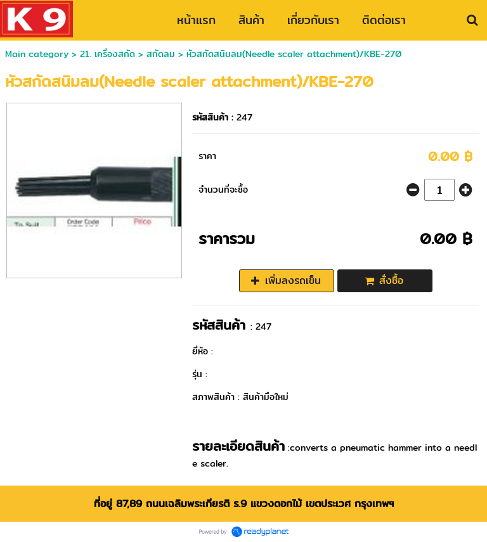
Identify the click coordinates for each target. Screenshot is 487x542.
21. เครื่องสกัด (107, 54)
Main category (36, 54)
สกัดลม (160, 54)
